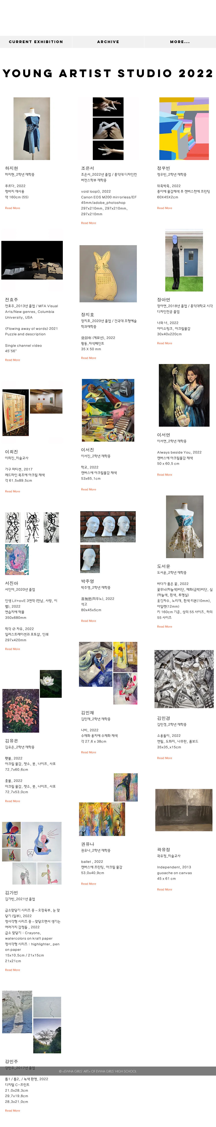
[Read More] (13, 208)
